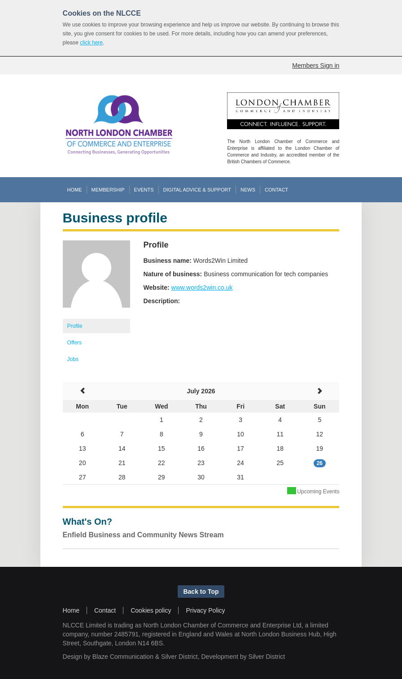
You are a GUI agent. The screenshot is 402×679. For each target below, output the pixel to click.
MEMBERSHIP (108, 189)
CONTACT (276, 189)
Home (71, 610)
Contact (105, 610)
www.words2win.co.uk (202, 287)
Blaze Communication (122, 656)
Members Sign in (315, 65)
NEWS (247, 189)
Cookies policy (151, 610)
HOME (74, 189)
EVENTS (144, 189)
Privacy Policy (205, 610)
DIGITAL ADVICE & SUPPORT (197, 189)
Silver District (179, 656)
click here (91, 42)
